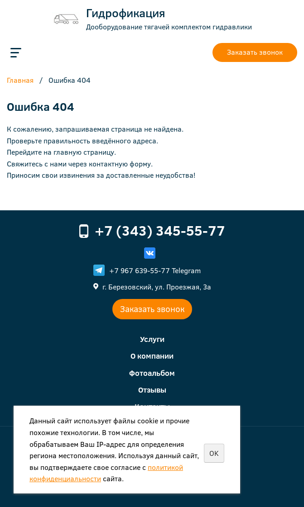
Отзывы (152, 389)
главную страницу (83, 151)
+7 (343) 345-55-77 (160, 230)
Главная (20, 80)
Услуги (152, 339)
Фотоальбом (152, 373)
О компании (152, 356)
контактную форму (120, 163)
